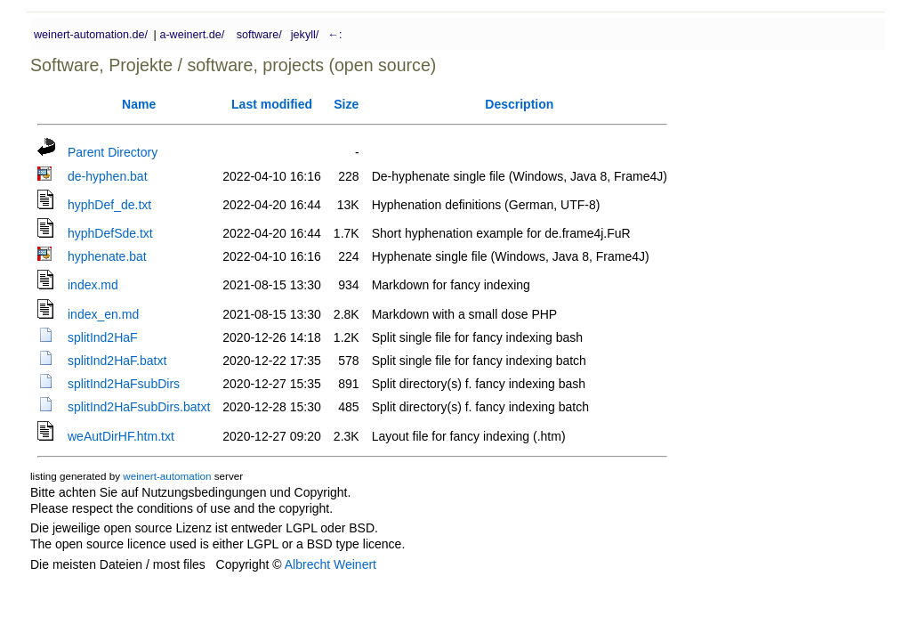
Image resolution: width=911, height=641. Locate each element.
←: (334, 34)
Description (519, 104)
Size (346, 104)
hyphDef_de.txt (109, 205)
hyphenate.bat (107, 256)
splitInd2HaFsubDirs (124, 384)
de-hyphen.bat (108, 176)
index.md (93, 285)
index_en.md (103, 314)
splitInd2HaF (103, 337)
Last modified (271, 104)
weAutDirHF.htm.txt (121, 436)
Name (139, 104)
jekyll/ (305, 34)
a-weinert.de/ (191, 34)
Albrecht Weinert (330, 564)
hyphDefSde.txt (110, 233)
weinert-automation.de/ (91, 34)
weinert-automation (167, 476)
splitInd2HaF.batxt (117, 360)
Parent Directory (112, 152)
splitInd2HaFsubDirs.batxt (139, 407)
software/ (259, 34)
